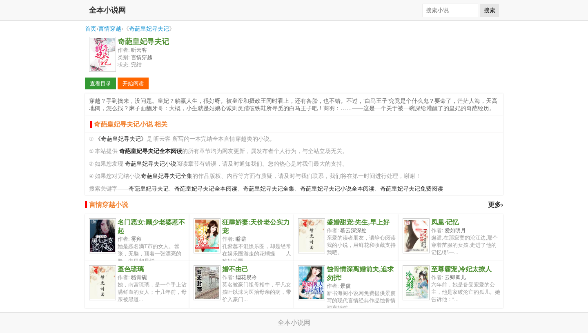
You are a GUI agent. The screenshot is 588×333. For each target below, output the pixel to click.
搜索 (489, 10)
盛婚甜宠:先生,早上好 (358, 222)
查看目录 (100, 83)
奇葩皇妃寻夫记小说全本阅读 (337, 189)
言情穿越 (109, 28)
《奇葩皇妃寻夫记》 (121, 139)
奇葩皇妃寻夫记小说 (150, 164)
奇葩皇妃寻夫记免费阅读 (411, 189)
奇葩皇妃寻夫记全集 (166, 176)
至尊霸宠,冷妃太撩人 (461, 269)
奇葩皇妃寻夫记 (149, 28)
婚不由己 (235, 269)
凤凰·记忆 (445, 222)
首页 (90, 28)
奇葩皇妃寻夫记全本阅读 (205, 189)
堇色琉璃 (131, 269)
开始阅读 (133, 83)
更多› (495, 204)
